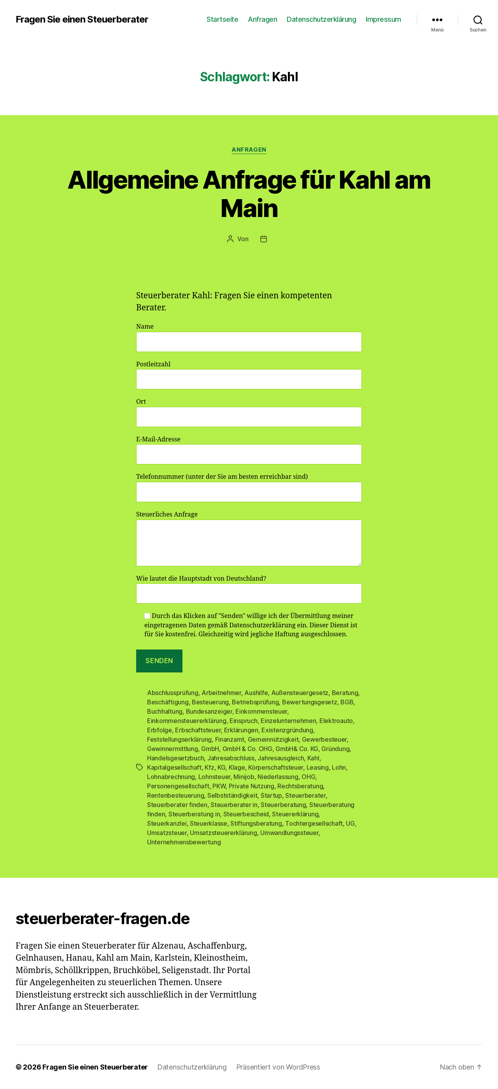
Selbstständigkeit (232, 795)
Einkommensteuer (261, 711)
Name (249, 337)
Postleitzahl (249, 375)
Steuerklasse (208, 823)
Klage (237, 767)
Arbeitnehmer (221, 693)
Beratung (345, 693)
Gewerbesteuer (324, 739)
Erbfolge (159, 730)
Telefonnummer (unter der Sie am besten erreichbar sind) (249, 487)
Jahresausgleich (281, 758)
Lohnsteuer (214, 777)
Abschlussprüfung (172, 693)
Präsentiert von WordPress (278, 1067)
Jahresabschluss (230, 758)
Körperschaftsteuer (275, 767)
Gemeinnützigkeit (273, 739)
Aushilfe (256, 693)
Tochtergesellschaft (314, 823)
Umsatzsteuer (167, 833)
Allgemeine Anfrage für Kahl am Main (248, 194)
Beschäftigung (168, 702)
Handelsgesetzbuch (175, 758)
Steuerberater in (234, 805)
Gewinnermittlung (172, 749)
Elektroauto (336, 721)
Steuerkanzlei (167, 823)
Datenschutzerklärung (321, 19)
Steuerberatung (283, 805)
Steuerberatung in (194, 814)
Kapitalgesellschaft (174, 767)
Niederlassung (278, 777)
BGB (346, 702)
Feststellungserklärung (179, 739)
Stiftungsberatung (256, 823)
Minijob (243, 777)
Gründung (335, 749)
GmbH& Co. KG (296, 749)
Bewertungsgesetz (309, 702)
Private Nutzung (251, 786)
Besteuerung (210, 702)
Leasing (318, 767)
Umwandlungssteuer (289, 833)
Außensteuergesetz (299, 693)
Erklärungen (241, 730)
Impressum (383, 19)
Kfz (209, 767)
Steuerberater (305, 795)
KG (221, 767)
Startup (271, 795)
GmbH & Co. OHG (247, 749)
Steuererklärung (295, 814)
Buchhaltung (164, 711)
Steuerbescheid (246, 814)
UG (350, 823)
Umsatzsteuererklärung (223, 833)
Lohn (339, 767)
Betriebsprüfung (255, 702)
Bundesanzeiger (209, 711)
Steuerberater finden (177, 805)
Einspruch (244, 721)
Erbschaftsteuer (198, 730)
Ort (249, 412)
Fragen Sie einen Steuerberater (82, 19)
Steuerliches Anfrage (249, 538)
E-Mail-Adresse (249, 450)
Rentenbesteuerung (175, 795)
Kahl (313, 758)
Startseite (222, 19)
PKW (218, 786)
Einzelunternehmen (288, 721)
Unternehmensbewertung (184, 842)
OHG (308, 777)
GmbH (210, 749)
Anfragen (262, 19)
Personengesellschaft (178, 786)
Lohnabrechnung (171, 777)
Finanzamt (230, 739)
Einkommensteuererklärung (186, 721)
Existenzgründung (287, 730)
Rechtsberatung (300, 786)
